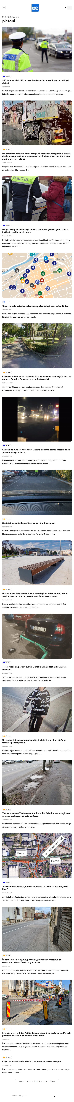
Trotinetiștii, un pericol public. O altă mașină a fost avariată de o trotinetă (34, 668)
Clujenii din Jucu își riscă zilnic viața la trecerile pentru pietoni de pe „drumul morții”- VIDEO (36, 451)
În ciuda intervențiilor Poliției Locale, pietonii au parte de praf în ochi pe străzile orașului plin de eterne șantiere (36, 1034)
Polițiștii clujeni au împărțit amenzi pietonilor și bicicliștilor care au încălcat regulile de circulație (35, 231)
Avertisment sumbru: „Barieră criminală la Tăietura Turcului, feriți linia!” (35, 888)
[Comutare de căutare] (69, 8)
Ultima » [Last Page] (52, 1081)
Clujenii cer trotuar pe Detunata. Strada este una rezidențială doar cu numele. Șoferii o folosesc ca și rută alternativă (36, 378)
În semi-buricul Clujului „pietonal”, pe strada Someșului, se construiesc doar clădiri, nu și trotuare (31, 961)
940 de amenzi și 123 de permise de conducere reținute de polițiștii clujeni (35, 82)
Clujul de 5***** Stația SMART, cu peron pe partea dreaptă (31, 1061)
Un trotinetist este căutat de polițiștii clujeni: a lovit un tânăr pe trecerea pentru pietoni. (34, 741)
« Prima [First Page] (21, 1081)
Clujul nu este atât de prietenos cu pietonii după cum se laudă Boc (35, 306)
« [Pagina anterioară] (27, 1081)
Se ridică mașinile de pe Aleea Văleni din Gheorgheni (28, 523)
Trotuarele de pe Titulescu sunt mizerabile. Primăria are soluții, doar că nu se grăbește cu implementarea (36, 814)
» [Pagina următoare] (46, 1081)
